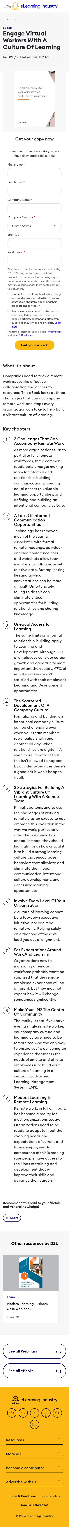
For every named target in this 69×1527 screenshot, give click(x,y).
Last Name (16, 182)
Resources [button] (34, 1440)
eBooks (11, 19)
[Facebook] (11, 1413)
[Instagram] (34, 1424)
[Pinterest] (57, 1413)
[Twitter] (23, 1413)
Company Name (20, 199)
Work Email (16, 252)
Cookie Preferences (34, 1505)
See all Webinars (34, 1351)
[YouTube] (46, 1413)
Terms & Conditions (22, 335)
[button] (12, 1218)
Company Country (21, 217)
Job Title (13, 234)
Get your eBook (34, 345)
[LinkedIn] (34, 1413)
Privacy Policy (54, 331)
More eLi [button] (34, 1454)
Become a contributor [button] (34, 1468)
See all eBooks (34, 1370)
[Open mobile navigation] (6, 6)
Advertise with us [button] (34, 1482)
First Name (16, 164)
